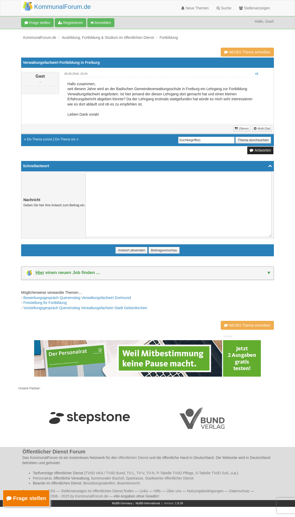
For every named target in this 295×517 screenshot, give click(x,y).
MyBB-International (148, 503)
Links (143, 491)
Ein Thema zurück (39, 139)
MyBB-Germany (122, 503)
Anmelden (101, 23)
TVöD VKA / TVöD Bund (105, 473)
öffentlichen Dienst (133, 458)
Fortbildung (168, 37)
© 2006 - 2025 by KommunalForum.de (77, 496)
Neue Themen (195, 8)
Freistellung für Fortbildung (45, 303)
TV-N (150, 473)
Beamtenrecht (128, 483)
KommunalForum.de (39, 37)
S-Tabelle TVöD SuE (212, 473)
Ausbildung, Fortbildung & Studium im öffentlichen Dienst (108, 37)
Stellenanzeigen (254, 8)
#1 (256, 73)
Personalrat (42, 478)
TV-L (130, 473)
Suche (224, 8)
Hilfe (157, 491)
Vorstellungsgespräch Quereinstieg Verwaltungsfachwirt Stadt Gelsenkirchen (85, 308)
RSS (51, 491)
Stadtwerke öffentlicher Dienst (169, 478)
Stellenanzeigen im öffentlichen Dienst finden (97, 491)
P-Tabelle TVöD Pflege (174, 473)
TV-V (140, 473)
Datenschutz (239, 491)
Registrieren (70, 23)
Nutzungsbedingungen (205, 491)
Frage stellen (37, 23)
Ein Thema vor (65, 139)
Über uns (174, 491)
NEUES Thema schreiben (247, 52)
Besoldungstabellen (99, 483)
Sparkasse (134, 478)
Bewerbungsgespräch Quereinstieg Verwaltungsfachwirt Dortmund (77, 298)
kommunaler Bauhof (107, 478)
